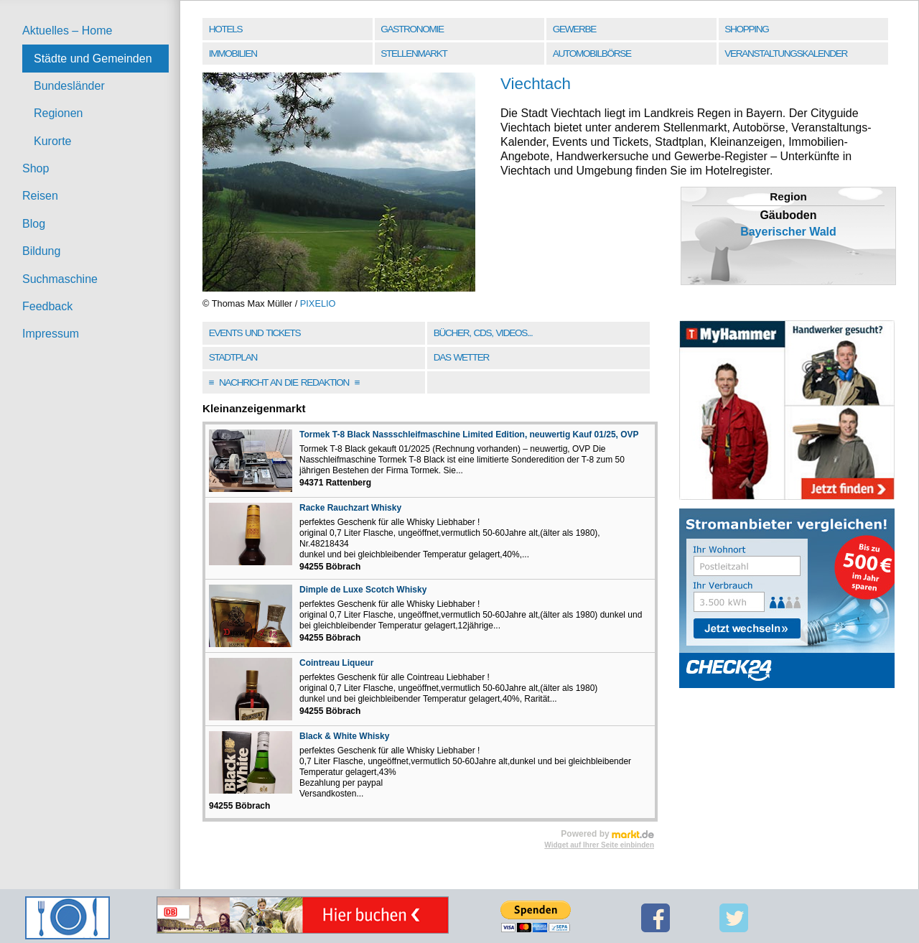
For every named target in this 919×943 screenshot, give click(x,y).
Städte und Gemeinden (93, 58)
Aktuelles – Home (67, 30)
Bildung (41, 251)
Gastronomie (412, 29)
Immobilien (233, 53)
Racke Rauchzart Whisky (350, 508)
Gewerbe (574, 29)
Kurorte (52, 141)
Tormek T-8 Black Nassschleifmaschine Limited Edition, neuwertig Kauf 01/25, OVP (469, 434)
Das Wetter (461, 357)
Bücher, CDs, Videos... (483, 333)
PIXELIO (318, 303)
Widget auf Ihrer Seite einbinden (599, 845)
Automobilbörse (592, 53)
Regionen (58, 113)
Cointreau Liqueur (336, 663)
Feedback (47, 306)
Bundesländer (69, 86)
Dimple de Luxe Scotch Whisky (362, 590)
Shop (35, 168)
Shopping (746, 29)
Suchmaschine (60, 279)
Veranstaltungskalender (785, 53)
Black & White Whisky (344, 736)
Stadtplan (233, 357)
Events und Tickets (255, 333)
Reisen (40, 196)
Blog (33, 224)
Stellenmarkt (414, 53)
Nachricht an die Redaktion (284, 382)
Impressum (50, 334)
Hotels (225, 29)
